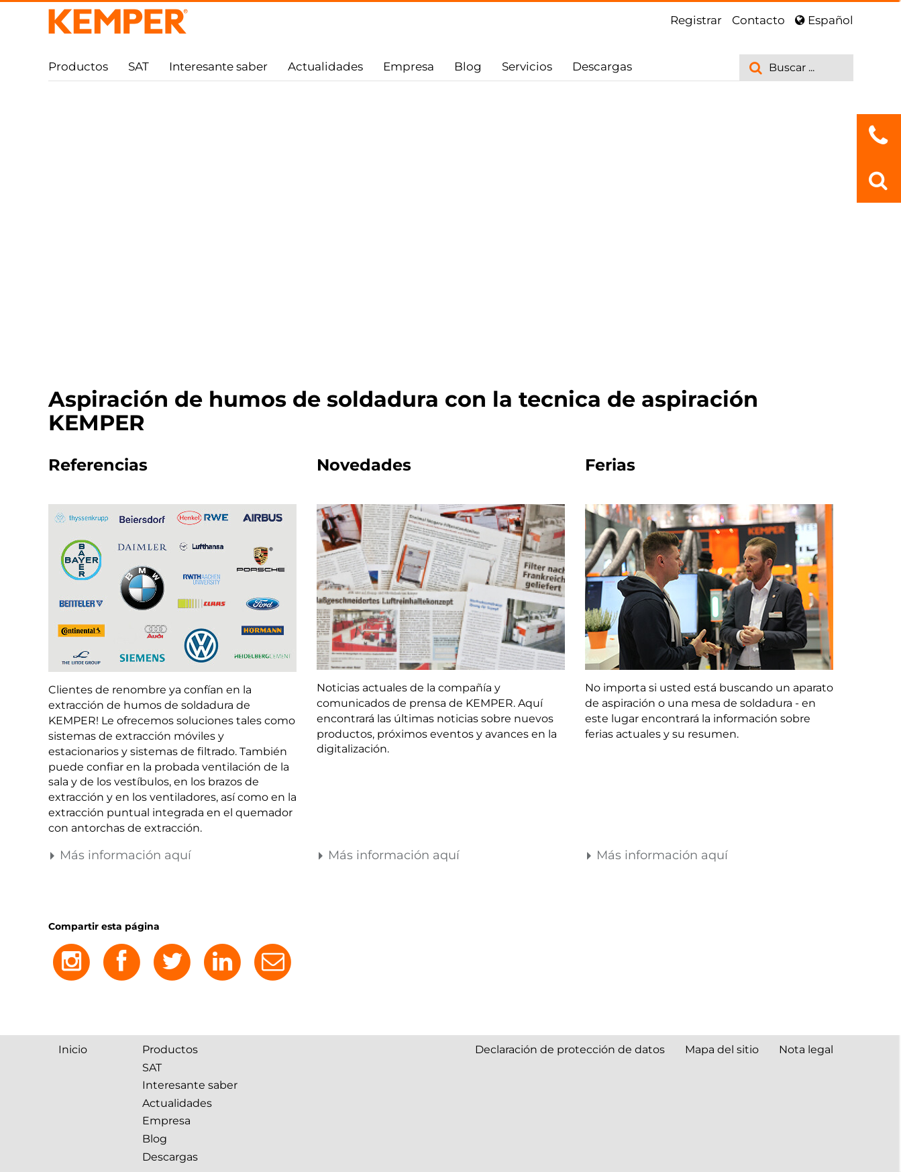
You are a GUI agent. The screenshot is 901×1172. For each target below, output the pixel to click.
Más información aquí (119, 855)
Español (824, 20)
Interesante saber (218, 66)
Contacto (758, 20)
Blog (468, 66)
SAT (138, 66)
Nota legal (806, 1049)
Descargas (602, 66)
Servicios (527, 66)
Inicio (72, 1049)
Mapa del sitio (722, 1049)
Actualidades (325, 66)
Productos (78, 66)
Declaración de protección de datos (570, 1049)
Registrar (696, 20)
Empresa (408, 66)
